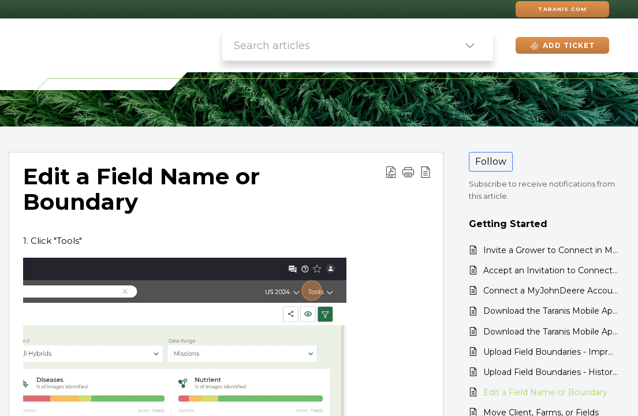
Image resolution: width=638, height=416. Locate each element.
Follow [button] (490, 161)
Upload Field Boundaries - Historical (550, 372)
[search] (334, 45)
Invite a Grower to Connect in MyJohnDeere (550, 250)
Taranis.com (562, 9)
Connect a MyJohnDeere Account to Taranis (550, 290)
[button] (470, 45)
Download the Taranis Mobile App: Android (550, 331)
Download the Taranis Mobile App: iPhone (550, 311)
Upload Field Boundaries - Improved (550, 352)
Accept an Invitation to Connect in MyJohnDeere (550, 270)
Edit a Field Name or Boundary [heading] (141, 189)
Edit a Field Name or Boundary (545, 392)
